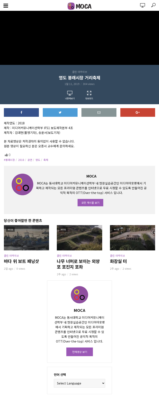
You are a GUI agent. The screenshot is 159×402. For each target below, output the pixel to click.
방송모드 (89, 95)
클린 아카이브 (79, 72)
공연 (29, 160)
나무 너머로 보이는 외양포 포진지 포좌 (78, 264)
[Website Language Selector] (79, 383)
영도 (37, 160)
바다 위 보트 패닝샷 (21, 261)
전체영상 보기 (79, 352)
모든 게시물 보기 (90, 202)
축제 (45, 160)
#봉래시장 (9, 160)
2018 (21, 160)
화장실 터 (118, 261)
